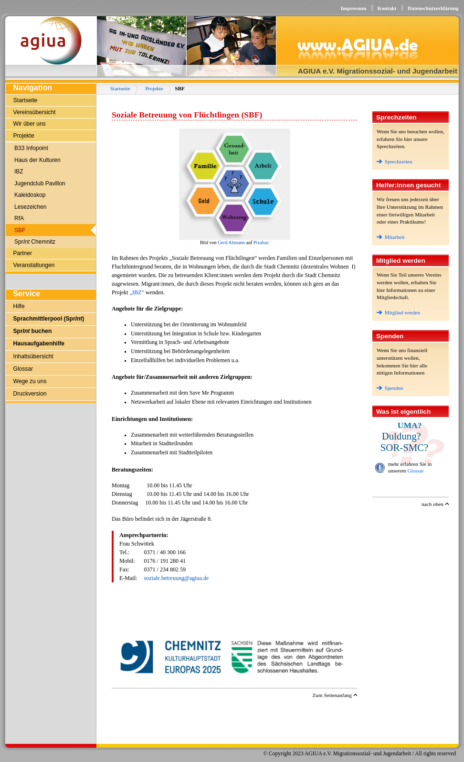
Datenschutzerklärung (433, 8)
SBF (19, 230)
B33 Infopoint (31, 148)
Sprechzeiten (394, 161)
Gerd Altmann (231, 242)
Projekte (23, 135)
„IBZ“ (137, 292)
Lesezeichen (30, 207)
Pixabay (261, 242)
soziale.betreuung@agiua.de (176, 578)
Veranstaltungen (34, 265)
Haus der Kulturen (37, 160)
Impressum (353, 8)
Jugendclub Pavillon (39, 183)
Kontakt (387, 8)
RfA (19, 218)
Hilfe (19, 306)
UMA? (410, 425)
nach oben (432, 504)
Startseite (25, 100)
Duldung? (401, 435)
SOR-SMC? (404, 447)
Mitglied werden (398, 312)
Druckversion (30, 393)
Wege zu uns (30, 381)
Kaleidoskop (29, 195)
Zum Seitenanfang (331, 695)
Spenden (390, 388)
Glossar (23, 368)
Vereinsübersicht (34, 112)
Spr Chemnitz (34, 241)
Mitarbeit (390, 237)
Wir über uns (29, 123)
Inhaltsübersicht (33, 356)
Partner (22, 253)
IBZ (18, 171)
